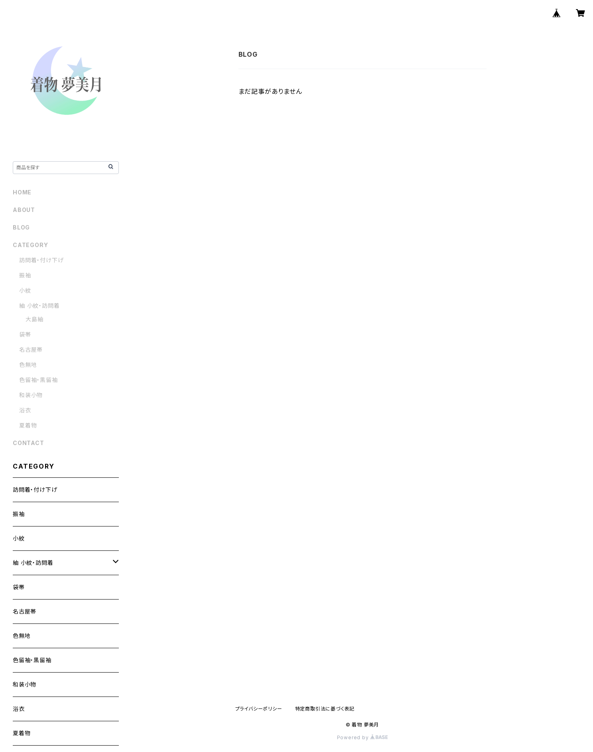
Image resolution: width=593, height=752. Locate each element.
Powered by (362, 737)
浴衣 (25, 410)
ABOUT (24, 209)
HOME (22, 192)
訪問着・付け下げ (41, 260)
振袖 (25, 275)
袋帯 (25, 334)
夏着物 (28, 425)
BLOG (21, 227)
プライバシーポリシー (258, 709)
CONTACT (28, 442)
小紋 (25, 290)
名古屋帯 (31, 349)
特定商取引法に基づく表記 (325, 709)
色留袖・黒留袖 (38, 379)
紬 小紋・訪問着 (39, 305)
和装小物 (31, 395)
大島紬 (34, 319)
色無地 (28, 364)
